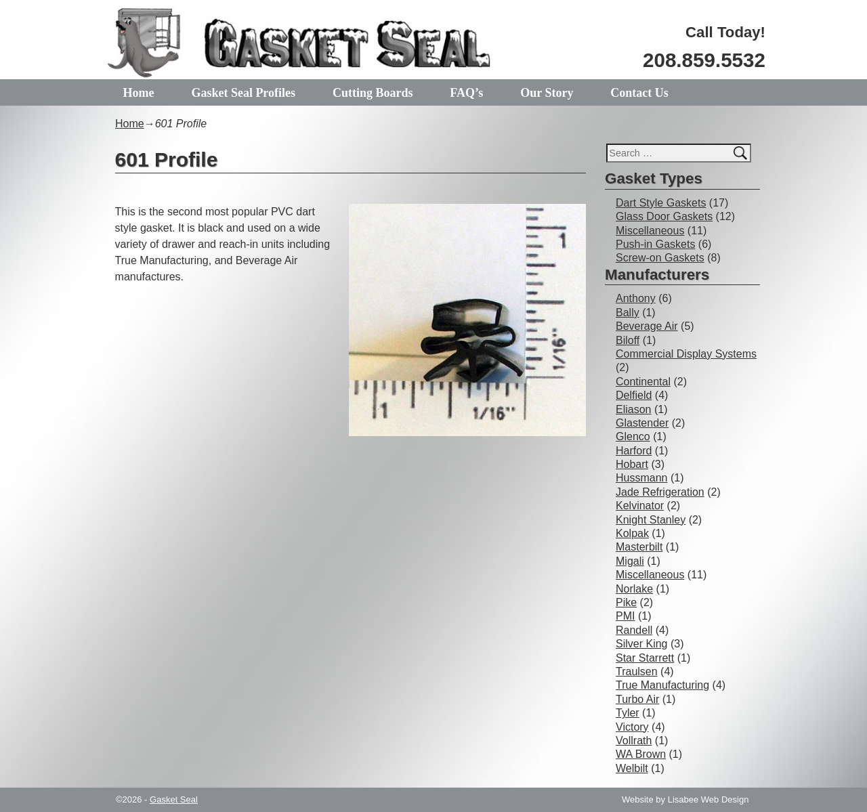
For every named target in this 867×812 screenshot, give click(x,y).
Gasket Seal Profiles (243, 93)
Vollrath (634, 740)
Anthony (636, 298)
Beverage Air (647, 326)
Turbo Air (637, 699)
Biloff (627, 340)
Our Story (546, 93)
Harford (634, 450)
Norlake (634, 589)
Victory (632, 727)
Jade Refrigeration (660, 492)
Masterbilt (639, 547)
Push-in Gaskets (655, 244)
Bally (627, 312)
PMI (625, 616)
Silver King (641, 643)
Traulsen (637, 671)
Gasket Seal (174, 799)
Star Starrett (645, 658)
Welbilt (632, 768)
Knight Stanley (650, 520)
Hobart (632, 464)
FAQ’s (466, 93)
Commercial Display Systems (686, 354)
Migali (630, 561)
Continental (643, 381)
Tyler (627, 713)
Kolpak (632, 533)
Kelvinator (640, 505)
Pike (626, 602)
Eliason (633, 409)
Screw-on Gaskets (660, 257)
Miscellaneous (650, 230)
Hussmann (641, 478)
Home (138, 93)
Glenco (633, 436)
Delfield (634, 395)
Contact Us (639, 93)
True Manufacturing (662, 685)
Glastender (642, 423)
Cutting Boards (373, 93)
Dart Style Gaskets (661, 203)
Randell (634, 630)
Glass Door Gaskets (664, 216)
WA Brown (641, 754)
